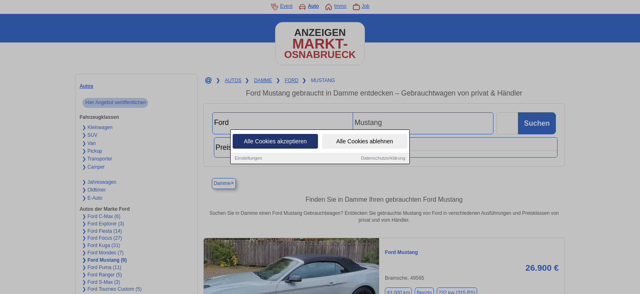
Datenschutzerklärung (383, 158)
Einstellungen (248, 158)
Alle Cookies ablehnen (364, 142)
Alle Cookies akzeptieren (275, 142)
